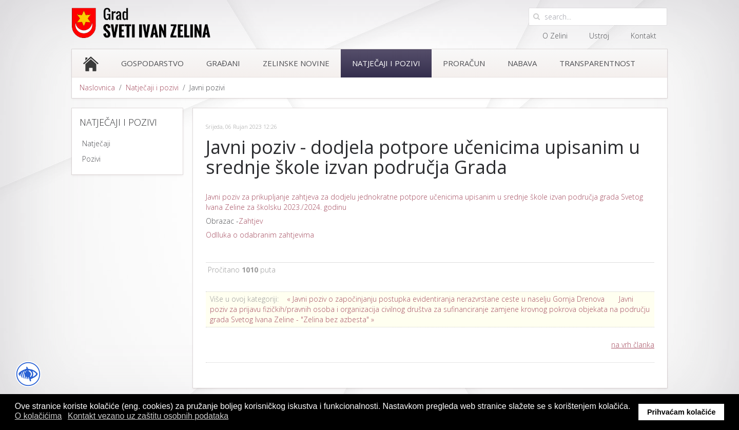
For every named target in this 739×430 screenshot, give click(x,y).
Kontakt (643, 36)
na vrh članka (632, 344)
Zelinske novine (296, 63)
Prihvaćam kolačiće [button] (681, 412)
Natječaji (96, 143)
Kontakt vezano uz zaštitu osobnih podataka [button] (148, 416)
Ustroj (599, 36)
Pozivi (91, 159)
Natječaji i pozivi (386, 63)
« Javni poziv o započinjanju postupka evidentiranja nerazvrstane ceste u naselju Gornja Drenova (446, 299)
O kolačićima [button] (38, 416)
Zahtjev (251, 221)
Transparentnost (597, 63)
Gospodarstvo (152, 63)
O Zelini (555, 36)
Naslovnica (97, 87)
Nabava (522, 63)
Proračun (464, 63)
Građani (223, 63)
